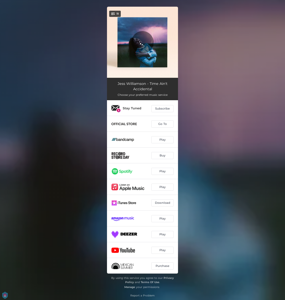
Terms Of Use (150, 282)
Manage (129, 287)
